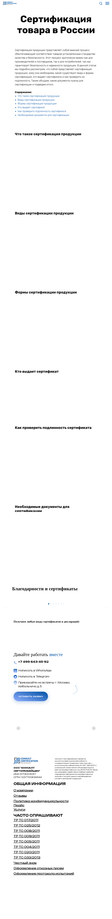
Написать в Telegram (33, 707)
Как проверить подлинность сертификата (42, 111)
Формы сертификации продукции (37, 103)
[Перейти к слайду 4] (56, 634)
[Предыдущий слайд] (5, 615)
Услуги (19, 840)
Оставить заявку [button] (30, 727)
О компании (23, 821)
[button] (100, 3)
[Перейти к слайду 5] (58, 634)
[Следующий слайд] (106, 615)
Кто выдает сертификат (31, 107)
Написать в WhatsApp (34, 701)
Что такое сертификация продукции (39, 96)
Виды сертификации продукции (36, 99)
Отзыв (19, 826)
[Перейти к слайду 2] (51, 634)
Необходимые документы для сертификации (43, 115)
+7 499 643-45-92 (33, 692)
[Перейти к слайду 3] (53, 634)
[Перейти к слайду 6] (61, 634)
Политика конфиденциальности (41, 832)
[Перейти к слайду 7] (63, 634)
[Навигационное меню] (107, 3)
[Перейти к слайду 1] (48, 634)
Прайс (19, 836)
